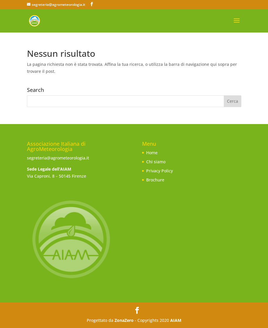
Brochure (155, 180)
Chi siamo (155, 161)
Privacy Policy (159, 171)
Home (152, 152)
